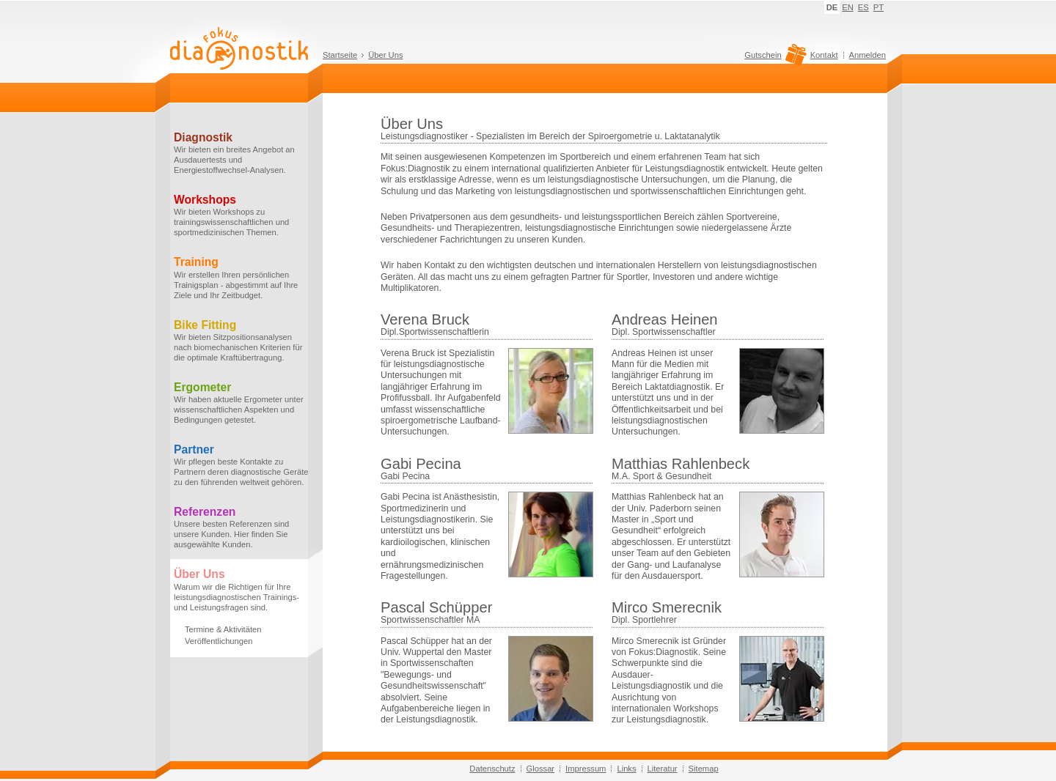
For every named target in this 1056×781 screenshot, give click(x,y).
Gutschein (773, 58)
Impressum (585, 768)
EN (848, 7)
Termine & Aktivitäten (223, 629)
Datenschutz (492, 768)
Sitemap (704, 768)
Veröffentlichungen (218, 641)
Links (626, 768)
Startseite (340, 55)
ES (863, 7)
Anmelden (867, 55)
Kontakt (824, 55)
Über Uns (385, 55)
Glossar (541, 768)
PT (878, 7)
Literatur (663, 768)
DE (832, 7)
